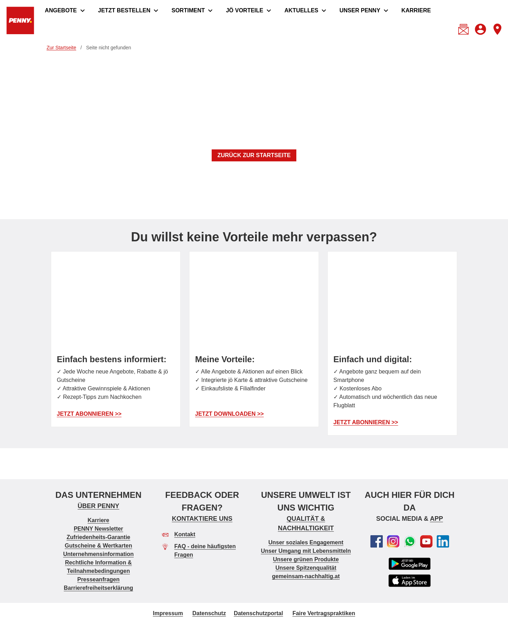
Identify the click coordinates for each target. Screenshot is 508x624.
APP (436, 518)
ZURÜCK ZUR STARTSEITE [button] (254, 155)
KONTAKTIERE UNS (202, 518)
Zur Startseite (61, 47)
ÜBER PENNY (98, 505)
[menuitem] (65, 10)
